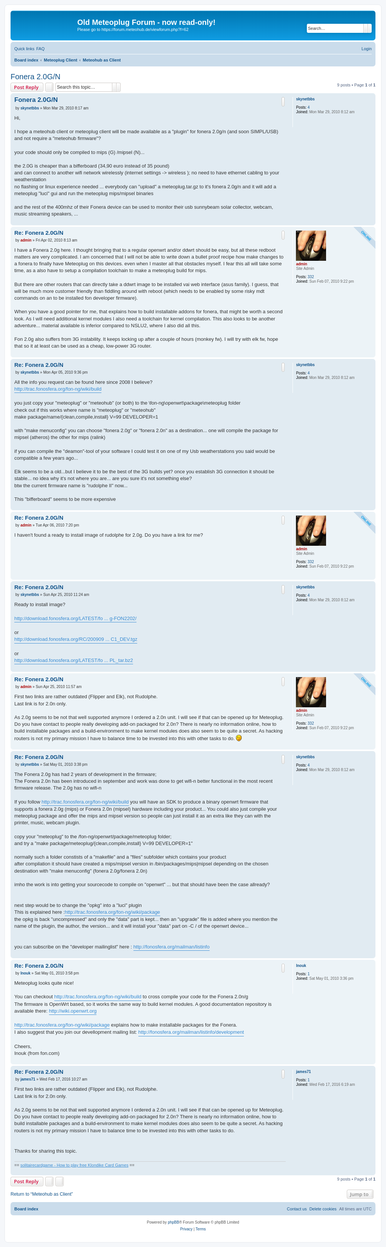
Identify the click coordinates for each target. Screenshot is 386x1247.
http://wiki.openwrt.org (72, 1011)
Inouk (301, 966)
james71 (303, 1072)
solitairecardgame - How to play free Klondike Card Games (74, 1165)
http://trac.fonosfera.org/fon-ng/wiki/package (112, 912)
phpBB (173, 1222)
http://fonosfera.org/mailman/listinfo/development (191, 1032)
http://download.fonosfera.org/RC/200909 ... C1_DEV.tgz (75, 639)
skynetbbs (305, 99)
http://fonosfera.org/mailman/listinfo (171, 947)
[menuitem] (40, 48)
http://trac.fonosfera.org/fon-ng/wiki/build (57, 389)
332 (311, 277)
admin (301, 264)
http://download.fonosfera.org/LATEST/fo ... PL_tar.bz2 (73, 660)
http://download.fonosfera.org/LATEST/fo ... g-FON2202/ (75, 618)
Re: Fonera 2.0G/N (38, 232)
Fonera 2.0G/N (35, 76)
